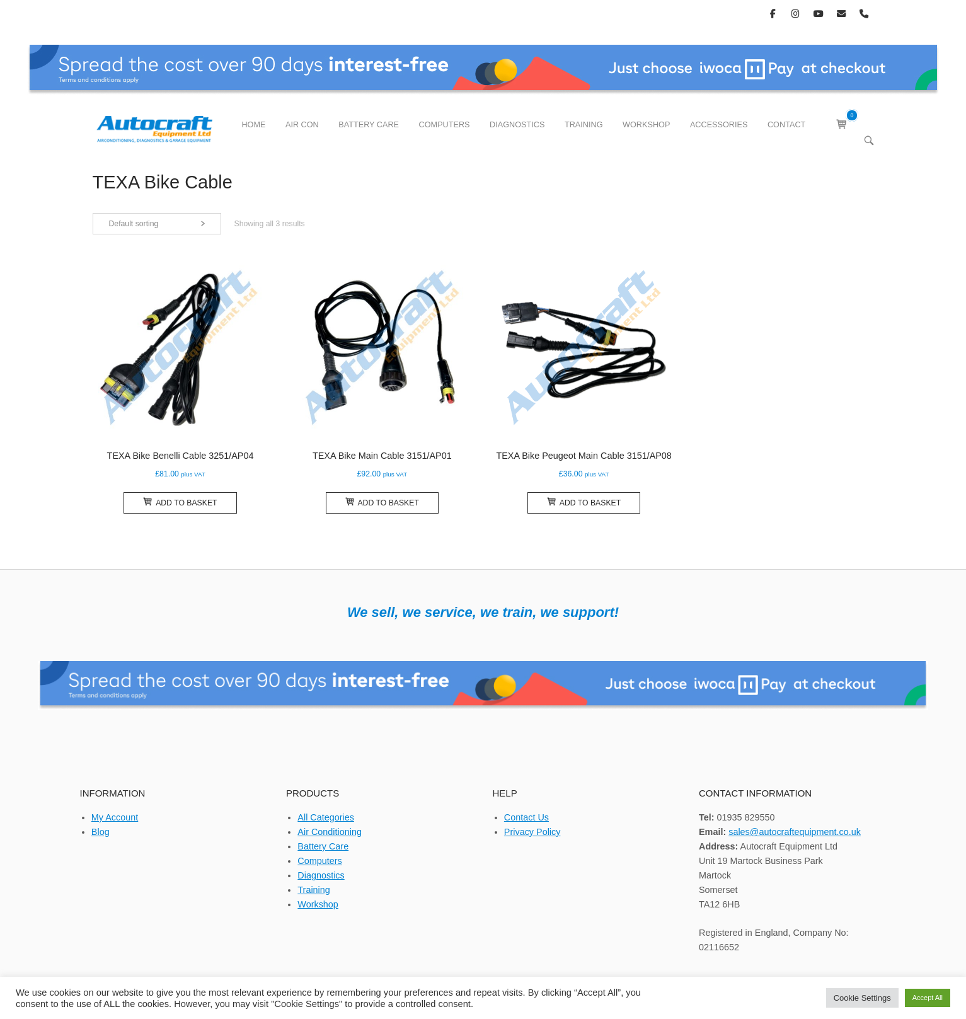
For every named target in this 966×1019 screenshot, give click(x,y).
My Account (114, 817)
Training (313, 890)
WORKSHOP (646, 124)
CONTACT (786, 124)
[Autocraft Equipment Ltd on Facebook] (773, 13)
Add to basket (180, 502)
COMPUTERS (444, 124)
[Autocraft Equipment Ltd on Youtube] (818, 13)
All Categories (325, 817)
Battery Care (322, 846)
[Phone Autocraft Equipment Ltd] (864, 13)
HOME (253, 124)
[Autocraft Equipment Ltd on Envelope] (841, 13)
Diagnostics (320, 875)
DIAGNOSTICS (517, 124)
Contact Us (526, 817)
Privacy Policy (532, 832)
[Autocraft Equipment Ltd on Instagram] (795, 13)
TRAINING (584, 124)
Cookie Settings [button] (862, 998)
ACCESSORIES (719, 124)
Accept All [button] (927, 997)
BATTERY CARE (368, 124)
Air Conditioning (329, 832)
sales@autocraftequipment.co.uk (794, 832)
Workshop (317, 904)
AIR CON (302, 124)
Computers (319, 861)
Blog (100, 832)
